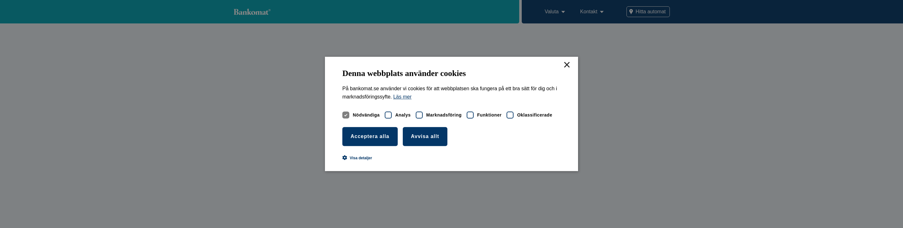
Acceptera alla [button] (370, 136)
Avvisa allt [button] (425, 136)
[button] (357, 158)
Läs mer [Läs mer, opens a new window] (402, 97)
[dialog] (451, 114)
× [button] (566, 65)
